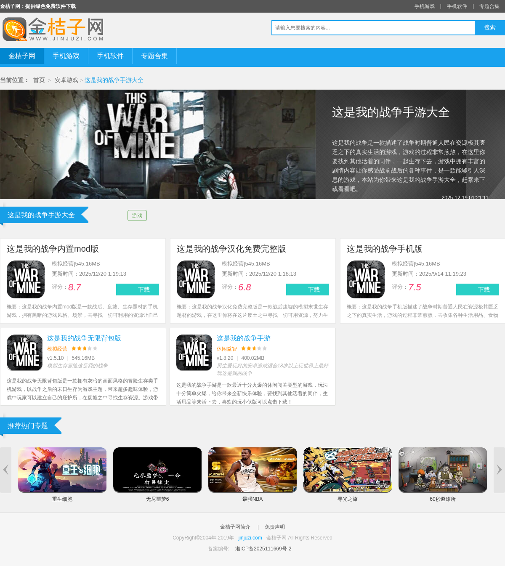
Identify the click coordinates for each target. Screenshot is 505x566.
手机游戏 (425, 6)
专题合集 (489, 6)
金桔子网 (21, 55)
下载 (144, 289)
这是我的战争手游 (244, 338)
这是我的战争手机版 (385, 248)
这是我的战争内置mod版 (53, 248)
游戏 (137, 215)
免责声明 (275, 527)
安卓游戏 (66, 80)
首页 (39, 80)
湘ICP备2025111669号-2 (263, 549)
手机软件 (457, 6)
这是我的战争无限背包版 (84, 338)
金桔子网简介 (235, 527)
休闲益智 (227, 349)
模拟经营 (57, 349)
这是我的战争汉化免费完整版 (231, 248)
